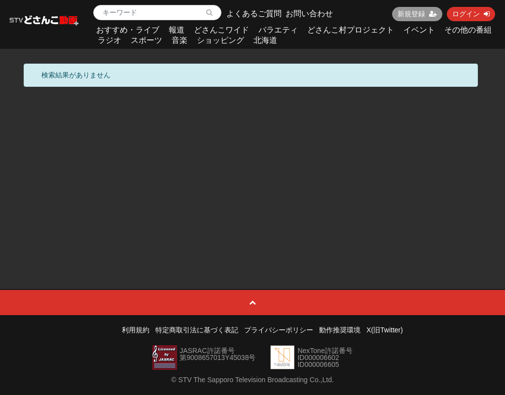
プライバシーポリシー (278, 330)
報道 (176, 30)
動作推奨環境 (340, 330)
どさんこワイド (221, 30)
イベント (419, 30)
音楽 (179, 40)
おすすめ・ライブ (127, 30)
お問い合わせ (309, 13)
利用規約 (135, 330)
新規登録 (417, 14)
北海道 (265, 40)
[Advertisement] (253, 166)
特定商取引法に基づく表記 (196, 330)
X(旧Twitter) (384, 330)
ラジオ (109, 40)
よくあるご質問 (254, 13)
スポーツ (146, 40)
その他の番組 (468, 30)
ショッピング (220, 40)
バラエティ (278, 30)
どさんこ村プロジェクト (350, 30)
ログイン (471, 14)
